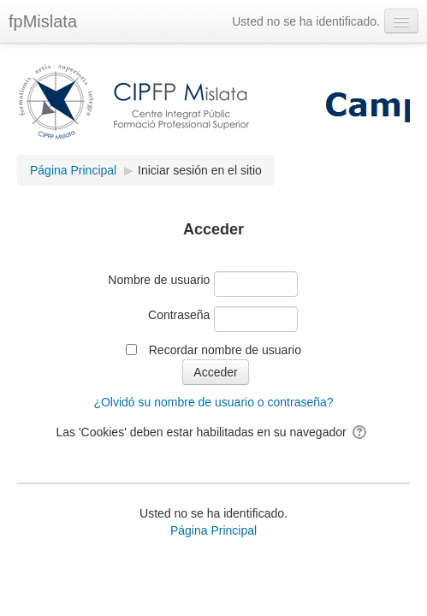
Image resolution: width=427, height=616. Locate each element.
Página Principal (213, 530)
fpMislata (43, 21)
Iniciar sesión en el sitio (200, 170)
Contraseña (179, 315)
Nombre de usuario (159, 280)
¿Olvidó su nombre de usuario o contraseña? (213, 402)
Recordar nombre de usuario (225, 350)
